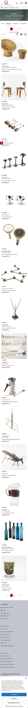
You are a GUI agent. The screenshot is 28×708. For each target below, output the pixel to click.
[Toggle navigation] (26, 3)
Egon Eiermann (5, 66)
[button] (26, 678)
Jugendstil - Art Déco (8, 607)
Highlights (15, 23)
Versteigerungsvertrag (8, 646)
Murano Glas (6, 613)
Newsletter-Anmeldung (8, 667)
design (12, 7)
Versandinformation (8, 659)
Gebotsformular (6, 656)
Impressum (20, 706)
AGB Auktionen (6, 634)
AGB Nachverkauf (7, 637)
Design (4, 610)
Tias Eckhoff (4, 362)
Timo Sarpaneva (5, 436)
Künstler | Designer (7, 661)
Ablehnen (14, 698)
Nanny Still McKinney (6, 547)
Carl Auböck (4, 509)
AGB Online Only (7, 640)
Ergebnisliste (23, 23)
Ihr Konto (5, 653)
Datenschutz (15, 706)
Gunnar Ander (5, 324)
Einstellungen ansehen (14, 703)
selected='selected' (3, 34)
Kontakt (4, 643)
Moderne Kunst (6, 616)
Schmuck (5, 618)
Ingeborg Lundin (5, 584)
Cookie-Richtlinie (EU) (8, 631)
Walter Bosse (5, 177)
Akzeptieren (14, 694)
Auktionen (6, 7)
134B (16, 7)
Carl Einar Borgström (6, 251)
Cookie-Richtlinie (8, 706)
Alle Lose (8, 23)
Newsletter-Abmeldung (8, 664)
